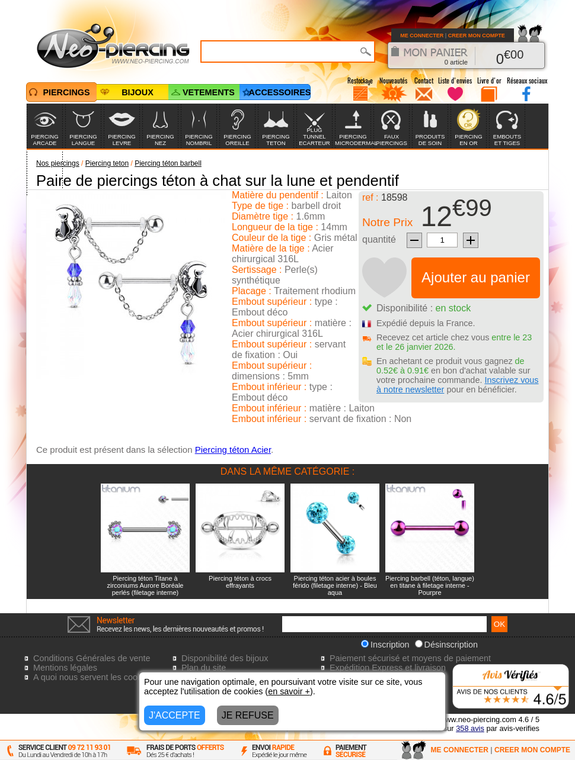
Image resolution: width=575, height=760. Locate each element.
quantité (379, 239)
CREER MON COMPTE (476, 35)
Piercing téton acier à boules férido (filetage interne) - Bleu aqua (335, 585)
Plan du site (203, 667)
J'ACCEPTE (174, 715)
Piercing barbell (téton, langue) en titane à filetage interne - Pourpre (429, 585)
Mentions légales (65, 667)
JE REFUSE (248, 715)
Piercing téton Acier (233, 450)
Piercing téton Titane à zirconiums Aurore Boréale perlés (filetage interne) (145, 585)
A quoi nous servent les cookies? (95, 677)
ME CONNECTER (421, 35)
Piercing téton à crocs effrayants (240, 582)
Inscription (385, 644)
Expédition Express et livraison (388, 667)
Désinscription (446, 644)
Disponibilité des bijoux (224, 658)
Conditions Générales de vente (92, 658)
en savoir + (289, 691)
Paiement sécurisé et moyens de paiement (410, 658)
